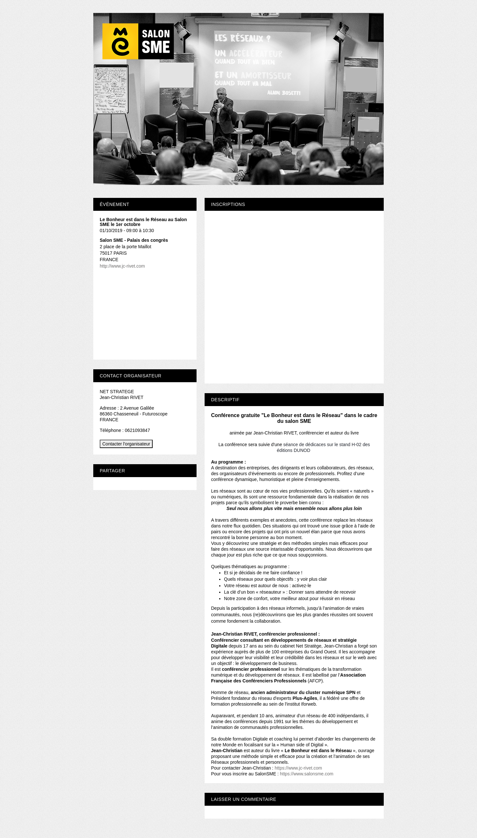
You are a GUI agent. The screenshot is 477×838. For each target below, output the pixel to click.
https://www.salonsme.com (306, 773)
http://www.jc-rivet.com (122, 266)
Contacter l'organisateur (126, 443)
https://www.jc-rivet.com (298, 768)
